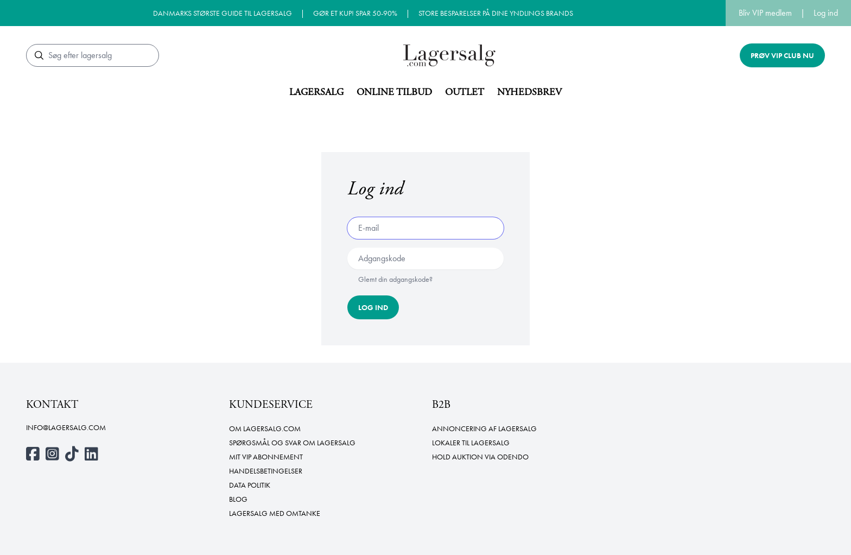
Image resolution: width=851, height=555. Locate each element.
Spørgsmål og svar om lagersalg (292, 442)
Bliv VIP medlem (765, 12)
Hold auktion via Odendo (480, 457)
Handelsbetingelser (265, 471)
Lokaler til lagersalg (471, 442)
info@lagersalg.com (66, 427)
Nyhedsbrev (529, 92)
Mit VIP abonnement (266, 457)
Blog (238, 499)
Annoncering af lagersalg (484, 428)
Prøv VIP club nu (782, 55)
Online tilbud (394, 92)
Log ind (826, 12)
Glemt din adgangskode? (395, 279)
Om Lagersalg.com (265, 428)
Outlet (464, 92)
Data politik (249, 485)
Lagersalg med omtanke (274, 513)
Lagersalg (316, 92)
